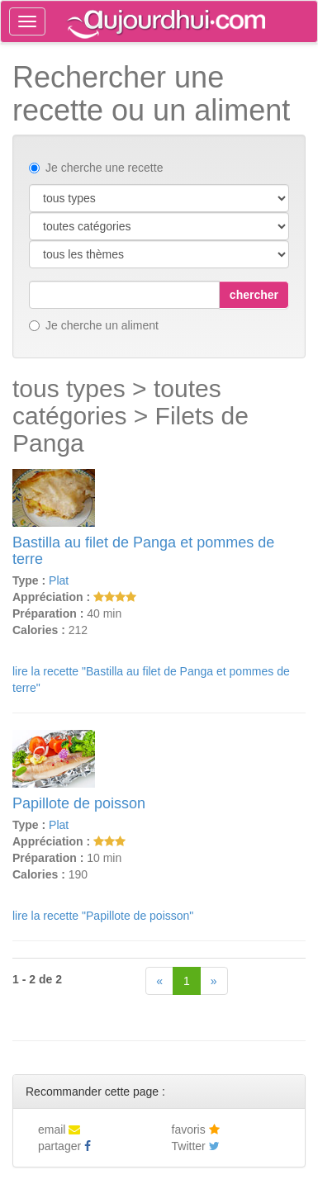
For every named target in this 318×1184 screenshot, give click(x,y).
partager (64, 1146)
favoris (196, 1129)
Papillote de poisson (78, 803)
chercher (254, 294)
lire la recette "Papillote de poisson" (102, 915)
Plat (59, 580)
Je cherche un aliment (94, 325)
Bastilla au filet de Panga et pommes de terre (143, 550)
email (59, 1129)
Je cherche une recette (96, 167)
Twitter (196, 1146)
